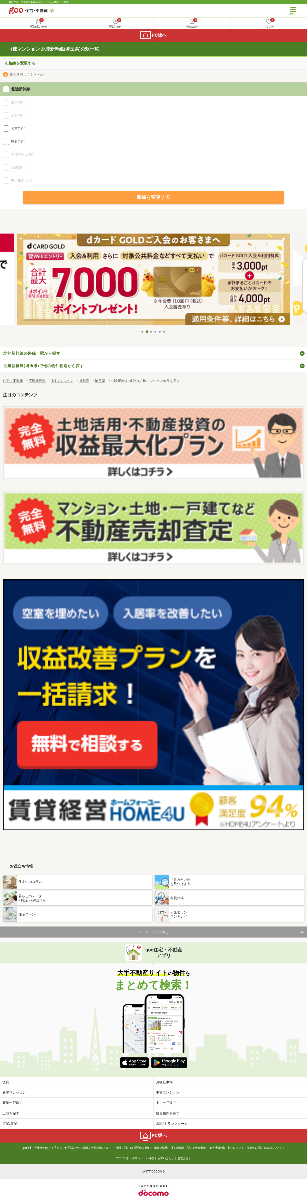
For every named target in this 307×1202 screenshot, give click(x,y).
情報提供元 (160, 1147)
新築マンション (14, 1092)
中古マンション (167, 1092)
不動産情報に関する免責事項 (188, 1147)
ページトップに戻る (153, 932)
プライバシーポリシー (129, 1158)
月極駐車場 (164, 1082)
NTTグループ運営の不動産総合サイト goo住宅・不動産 (38, 2)
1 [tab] (143, 331)
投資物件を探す (167, 1113)
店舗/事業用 (11, 1124)
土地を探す (10, 1113)
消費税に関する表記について (264, 1147)
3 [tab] (151, 331)
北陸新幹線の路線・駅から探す (31, 353)
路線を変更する (21, 63)
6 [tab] (164, 331)
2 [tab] (147, 331)
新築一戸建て (12, 1103)
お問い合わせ (166, 1158)
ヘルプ (150, 1158)
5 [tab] (160, 331)
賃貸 (5, 1082)
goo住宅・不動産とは (35, 1147)
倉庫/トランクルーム (172, 1124)
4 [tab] (155, 331)
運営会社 (182, 1158)
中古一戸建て (166, 1103)
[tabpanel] (153, 280)
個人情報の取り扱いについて (226, 1147)
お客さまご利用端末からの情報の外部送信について (82, 1147)
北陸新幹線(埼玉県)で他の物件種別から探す (43, 366)
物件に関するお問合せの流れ (133, 1147)
